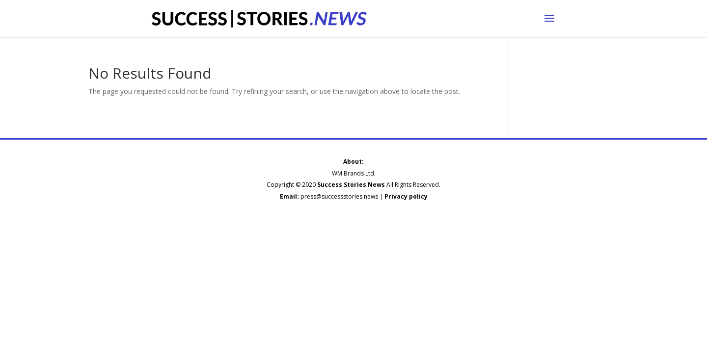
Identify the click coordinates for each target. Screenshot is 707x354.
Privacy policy (406, 196)
